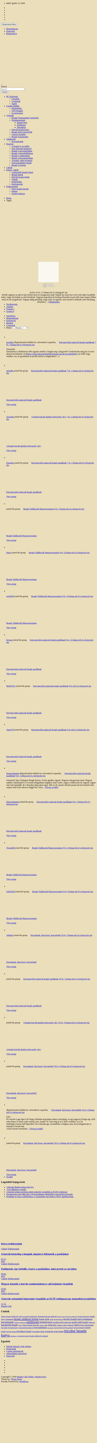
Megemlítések (12, 318)
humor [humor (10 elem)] (20, 1325)
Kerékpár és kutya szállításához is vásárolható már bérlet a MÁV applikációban (40, 1196)
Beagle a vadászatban (21, 156)
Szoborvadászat (18, 194)
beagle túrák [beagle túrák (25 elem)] (44, 1319)
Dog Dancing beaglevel (21, 149)
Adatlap (9, 307)
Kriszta (9, 640)
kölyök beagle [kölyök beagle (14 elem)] (11, 1332)
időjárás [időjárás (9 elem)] (41, 1325)
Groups (10, 311)
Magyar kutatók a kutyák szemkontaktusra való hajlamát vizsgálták (37, 1283)
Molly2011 (11, 686)
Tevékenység (11, 304)
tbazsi (8, 552)
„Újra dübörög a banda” (16, 1189)
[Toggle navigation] (2, 84)
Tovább (9, 1177)
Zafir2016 (10, 891)
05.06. (3, 1289)
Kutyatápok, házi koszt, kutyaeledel (46, 935)
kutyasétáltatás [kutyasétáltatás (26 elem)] (40, 1327)
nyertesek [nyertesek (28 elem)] (49, 1331)
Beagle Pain (22, 122)
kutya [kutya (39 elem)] (77, 1325)
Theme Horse (16, 1379)
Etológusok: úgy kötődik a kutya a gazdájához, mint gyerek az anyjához (39, 1268)
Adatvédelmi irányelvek (16, 1353)
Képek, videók (12, 170)
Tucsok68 (10, 848)
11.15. (3, 1304)
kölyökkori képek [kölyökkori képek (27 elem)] (23, 1331)
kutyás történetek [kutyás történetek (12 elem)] (79, 1328)
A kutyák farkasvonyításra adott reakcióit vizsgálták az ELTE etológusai (36, 1192)
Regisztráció (11, 34)
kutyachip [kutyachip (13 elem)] (4, 1328)
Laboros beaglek (19, 134)
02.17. (3, 1259)
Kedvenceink (17, 184)
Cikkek (9, 167)
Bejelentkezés (12, 29)
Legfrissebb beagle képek (22, 172)
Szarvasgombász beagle (22, 163)
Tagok (14, 104)
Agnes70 (10, 730)
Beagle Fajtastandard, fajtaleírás (25, 118)
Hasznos (9, 144)
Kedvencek (11, 320)
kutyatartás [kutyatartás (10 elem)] (50, 1328)
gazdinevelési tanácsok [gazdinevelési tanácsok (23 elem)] (62, 1322)
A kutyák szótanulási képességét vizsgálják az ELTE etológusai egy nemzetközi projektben (48, 1298)
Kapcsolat (10, 31)
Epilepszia (21, 125)
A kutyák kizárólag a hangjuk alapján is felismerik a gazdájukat (35, 1254)
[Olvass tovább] (51, 787)
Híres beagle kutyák (20, 189)
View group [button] (11, 404)
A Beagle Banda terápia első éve (20, 1187)
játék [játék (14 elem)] (46, 1325)
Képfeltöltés (17, 108)
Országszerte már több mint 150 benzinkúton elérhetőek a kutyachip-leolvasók (39, 1194)
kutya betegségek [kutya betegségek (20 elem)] (87, 1325)
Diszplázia (21, 127)
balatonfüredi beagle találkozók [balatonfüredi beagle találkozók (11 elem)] (47, 1316)
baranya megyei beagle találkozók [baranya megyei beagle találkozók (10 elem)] (67, 1316)
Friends (10, 309)
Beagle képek (17, 175)
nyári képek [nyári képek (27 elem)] (59, 1331)
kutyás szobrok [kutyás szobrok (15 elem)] (68, 1328)
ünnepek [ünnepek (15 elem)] (45, 1336)
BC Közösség (12, 96)
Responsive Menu (9, 24)
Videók (15, 179)
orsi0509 (10, 596)
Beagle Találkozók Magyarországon (38, 509)
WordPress (23, 1381)
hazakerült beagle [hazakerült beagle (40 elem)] (9, 1325)
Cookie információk (14, 1351)
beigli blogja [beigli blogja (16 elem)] (58, 1319)
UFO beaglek (17, 111)
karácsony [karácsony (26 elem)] (52, 1325)
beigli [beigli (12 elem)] (51, 1319)
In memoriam (17, 113)
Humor (15, 191)
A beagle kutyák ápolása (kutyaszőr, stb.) (48, 417)
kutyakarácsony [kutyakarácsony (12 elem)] (13, 1328)
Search (4, 86)
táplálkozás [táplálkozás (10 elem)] (13, 1336)
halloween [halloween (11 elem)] (92, 1322)
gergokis (10, 342)
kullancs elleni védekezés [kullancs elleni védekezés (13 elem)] (65, 1325)
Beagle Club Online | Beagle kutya (31, 1377)
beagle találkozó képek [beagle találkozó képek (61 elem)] (26, 1319)
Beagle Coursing (19, 165)
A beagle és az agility (21, 146)
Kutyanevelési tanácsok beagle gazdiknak (76, 342)
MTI (3, 1261)
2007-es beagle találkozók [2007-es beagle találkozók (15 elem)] (28, 1316)
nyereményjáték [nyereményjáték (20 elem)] (38, 1331)
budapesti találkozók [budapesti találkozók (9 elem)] (20, 1322)
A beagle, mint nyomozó (22, 160)
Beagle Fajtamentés (20, 137)
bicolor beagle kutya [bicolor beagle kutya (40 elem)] (73, 1319)
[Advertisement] (48, 222)
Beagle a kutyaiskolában (22, 151)
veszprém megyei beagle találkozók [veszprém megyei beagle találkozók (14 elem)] (29, 1336)
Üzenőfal (15, 99)
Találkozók (11, 139)
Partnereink (11, 1349)
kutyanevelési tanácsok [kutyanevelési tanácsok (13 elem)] (26, 1328)
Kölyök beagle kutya (20, 130)
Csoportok (16, 101)
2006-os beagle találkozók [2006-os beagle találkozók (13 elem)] (9, 1316)
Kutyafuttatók (17, 141)
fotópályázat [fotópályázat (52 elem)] (45, 1322)
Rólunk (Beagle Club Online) (18, 1346)
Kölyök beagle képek (21, 177)
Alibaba (9, 935)
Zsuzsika (10, 417)
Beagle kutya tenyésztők (22, 132)
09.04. (3, 1274)
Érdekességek (12, 186)
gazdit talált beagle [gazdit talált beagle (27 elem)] (80, 1322)
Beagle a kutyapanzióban (22, 158)
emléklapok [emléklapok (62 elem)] (32, 1322)
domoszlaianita (12, 773)
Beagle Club (6, 1306)
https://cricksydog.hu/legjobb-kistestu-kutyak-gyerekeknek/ (51, 354)
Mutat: (9, 328)
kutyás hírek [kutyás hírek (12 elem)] (58, 1328)
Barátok (9, 323)
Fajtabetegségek (18, 120)
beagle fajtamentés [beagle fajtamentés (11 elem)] (83, 1316)
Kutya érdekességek (11, 1243)
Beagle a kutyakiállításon (22, 153)
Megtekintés (54, 302)
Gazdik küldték (12, 106)
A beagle (10, 115)
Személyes (10, 316)
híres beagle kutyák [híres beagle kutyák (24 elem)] (31, 1325)
